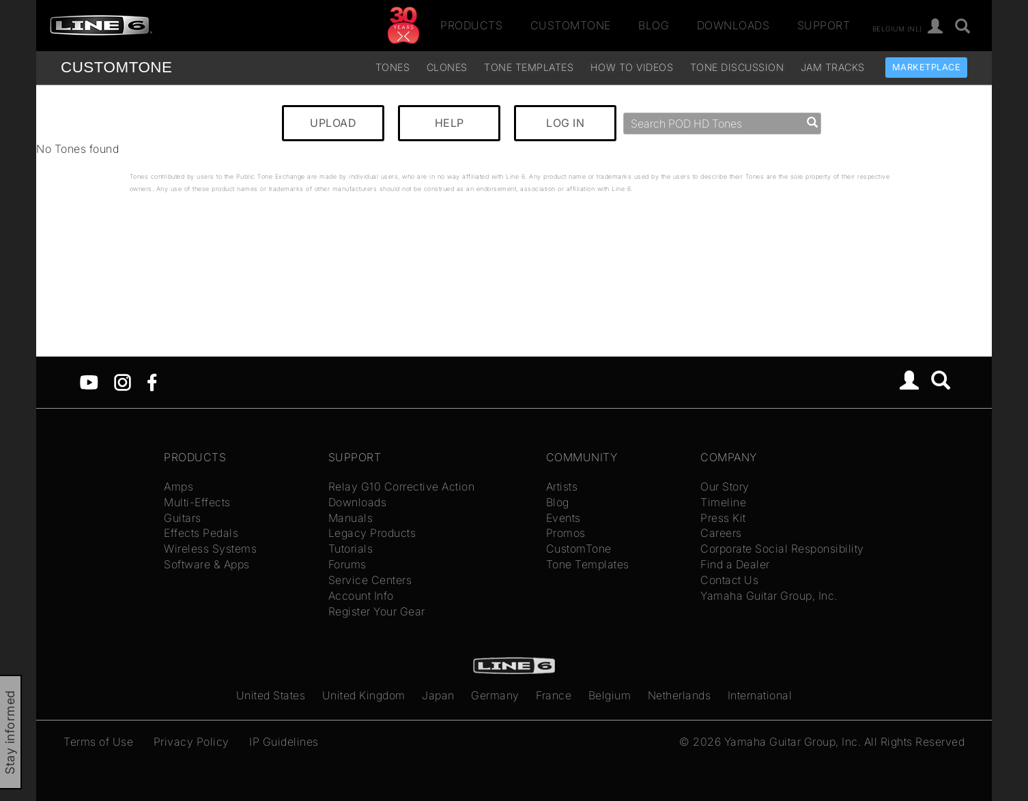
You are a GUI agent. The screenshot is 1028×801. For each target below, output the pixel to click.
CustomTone (570, 25)
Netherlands (679, 695)
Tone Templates (528, 67)
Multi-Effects (197, 502)
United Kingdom (363, 695)
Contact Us (729, 580)
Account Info (361, 595)
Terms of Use (98, 741)
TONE (116, 67)
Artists (562, 486)
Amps (178, 486)
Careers (721, 533)
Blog (653, 25)
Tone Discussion (737, 67)
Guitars (182, 518)
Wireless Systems (210, 548)
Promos (566, 533)
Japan (438, 695)
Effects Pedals (201, 533)
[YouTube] (89, 381)
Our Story (724, 486)
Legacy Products (372, 533)
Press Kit (723, 518)
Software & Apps (207, 564)
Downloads (733, 25)
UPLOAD (333, 123)
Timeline (723, 502)
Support (824, 25)
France (553, 695)
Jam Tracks (833, 67)
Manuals (350, 518)
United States (271, 695)
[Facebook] (152, 381)
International (760, 695)
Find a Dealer (735, 564)
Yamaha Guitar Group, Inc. (769, 595)
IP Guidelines (284, 741)
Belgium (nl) (897, 28)
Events (563, 518)
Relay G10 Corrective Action (401, 486)
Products (471, 25)
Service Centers (370, 580)
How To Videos (632, 67)
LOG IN (565, 123)
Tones (392, 67)
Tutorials (350, 548)
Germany (495, 695)
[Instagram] (122, 381)
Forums (347, 564)
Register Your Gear (376, 611)
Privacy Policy (191, 741)
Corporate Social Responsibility (782, 548)
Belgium (609, 695)
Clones (447, 67)
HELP (449, 123)
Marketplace (926, 67)
